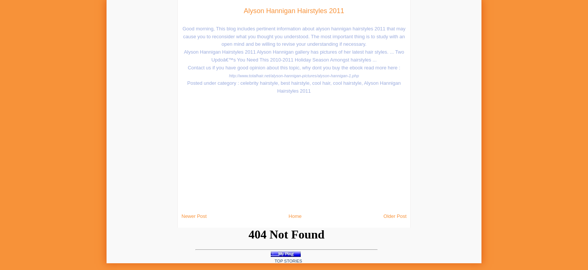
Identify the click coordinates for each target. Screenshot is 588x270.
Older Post (395, 216)
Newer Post (194, 216)
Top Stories (288, 261)
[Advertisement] (112, 112)
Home (295, 216)
